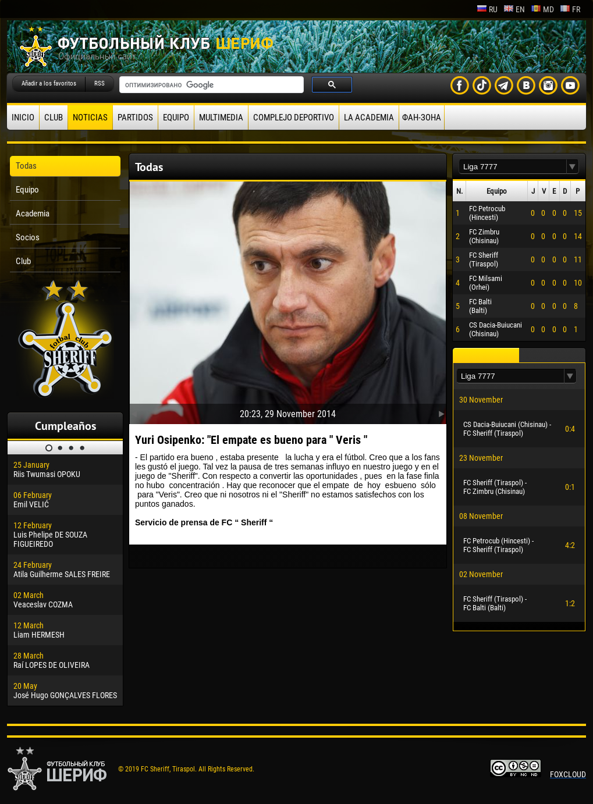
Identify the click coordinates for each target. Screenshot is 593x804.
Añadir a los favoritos (49, 83)
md (542, 9)
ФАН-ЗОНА (421, 117)
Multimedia (221, 117)
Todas (26, 166)
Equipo (176, 117)
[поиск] (210, 85)
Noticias (90, 117)
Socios (28, 237)
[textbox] (513, 166)
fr (570, 9)
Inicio (23, 117)
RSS (99, 83)
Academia (32, 213)
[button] (572, 166)
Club (53, 117)
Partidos (135, 117)
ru (487, 9)
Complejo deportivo (293, 117)
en (514, 9)
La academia (369, 117)
